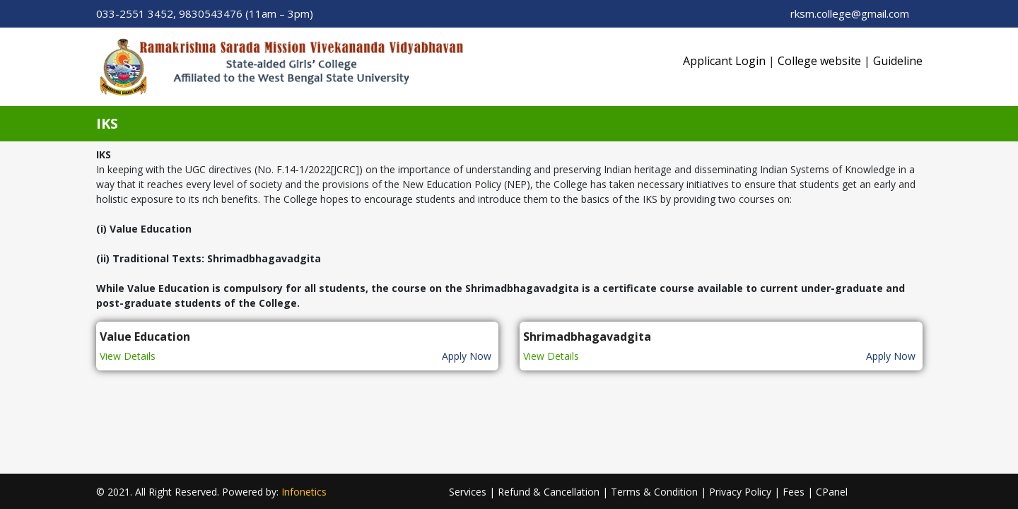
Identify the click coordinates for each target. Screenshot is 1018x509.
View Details (128, 356)
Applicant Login (724, 61)
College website (819, 61)
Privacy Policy (740, 491)
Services (467, 491)
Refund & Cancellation (548, 491)
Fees (794, 491)
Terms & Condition (654, 491)
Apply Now (466, 356)
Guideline (898, 61)
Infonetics (304, 491)
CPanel (832, 491)
